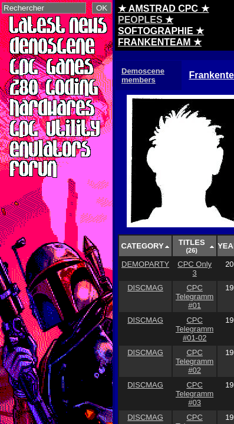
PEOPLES (140, 20)
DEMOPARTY (145, 264)
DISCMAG (145, 287)
